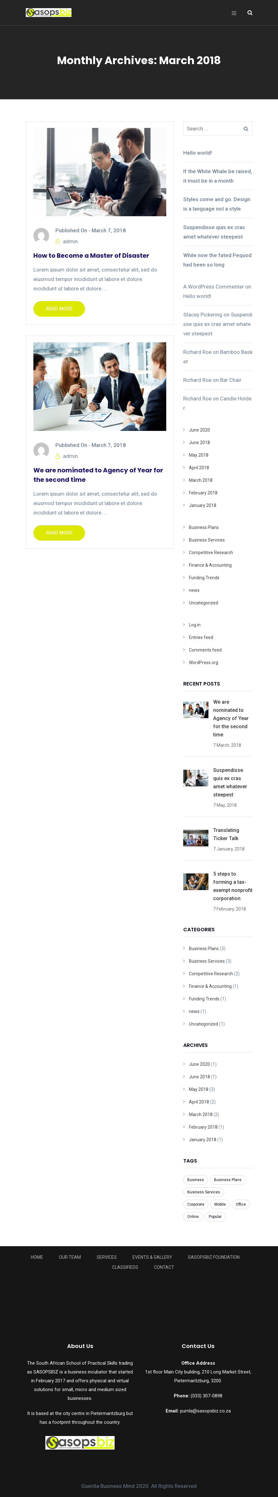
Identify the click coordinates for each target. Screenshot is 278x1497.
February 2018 (203, 492)
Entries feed (201, 637)
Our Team (70, 1257)
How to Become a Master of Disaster (91, 255)
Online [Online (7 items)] (193, 1216)
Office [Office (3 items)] (241, 1204)
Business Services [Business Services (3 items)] (203, 1192)
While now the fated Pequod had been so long (217, 260)
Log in (195, 624)
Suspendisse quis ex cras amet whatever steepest (214, 232)
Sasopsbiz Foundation (214, 1257)
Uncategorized (203, 602)
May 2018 (198, 455)
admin (70, 241)
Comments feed (205, 649)
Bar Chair (230, 380)
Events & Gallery (152, 1257)
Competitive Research (211, 552)
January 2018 (202, 505)
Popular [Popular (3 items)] (215, 1216)
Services (107, 1257)
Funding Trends (204, 577)
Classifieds (125, 1267)
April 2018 (199, 467)
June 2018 (199, 442)
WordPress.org (203, 662)
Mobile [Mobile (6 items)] (220, 1204)
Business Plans (204, 527)
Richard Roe (197, 352)
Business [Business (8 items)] (195, 1180)
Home (37, 1257)
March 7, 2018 (109, 230)
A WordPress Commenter (213, 286)
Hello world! (197, 153)
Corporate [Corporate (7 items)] (195, 1204)
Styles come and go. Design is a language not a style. (216, 204)
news (194, 590)
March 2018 (201, 480)
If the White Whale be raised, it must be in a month (217, 176)
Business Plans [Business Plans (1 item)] (227, 1180)
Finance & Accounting (210, 565)
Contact (164, 1267)
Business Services (207, 539)
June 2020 (199, 429)
